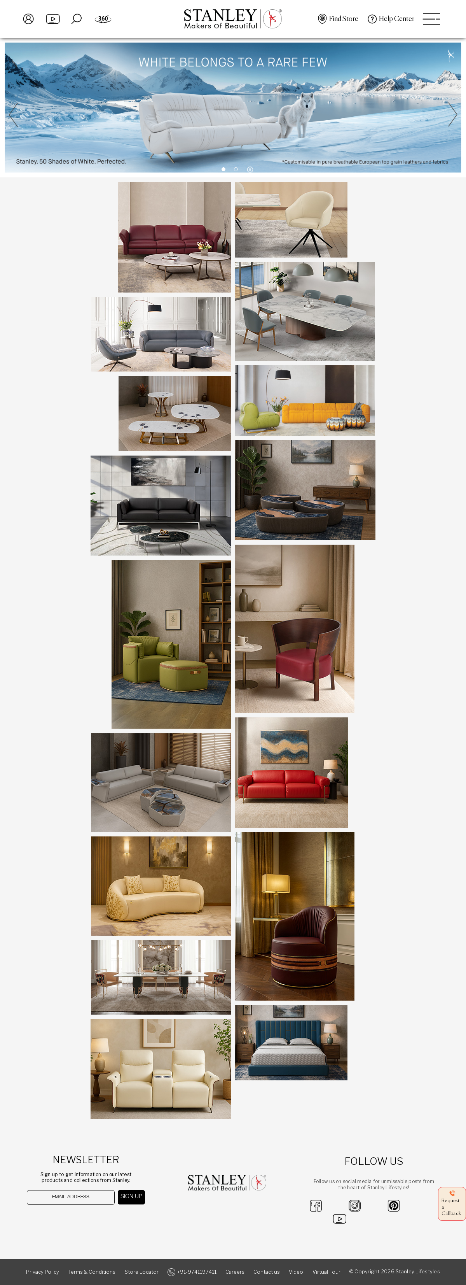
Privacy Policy (42, 1272)
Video (296, 1272)
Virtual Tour (326, 1272)
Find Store (343, 19)
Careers (234, 1272)
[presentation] (67, 1220)
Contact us (266, 1272)
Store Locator (142, 1272)
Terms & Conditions (91, 1272)
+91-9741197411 (196, 1272)
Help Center (396, 19)
